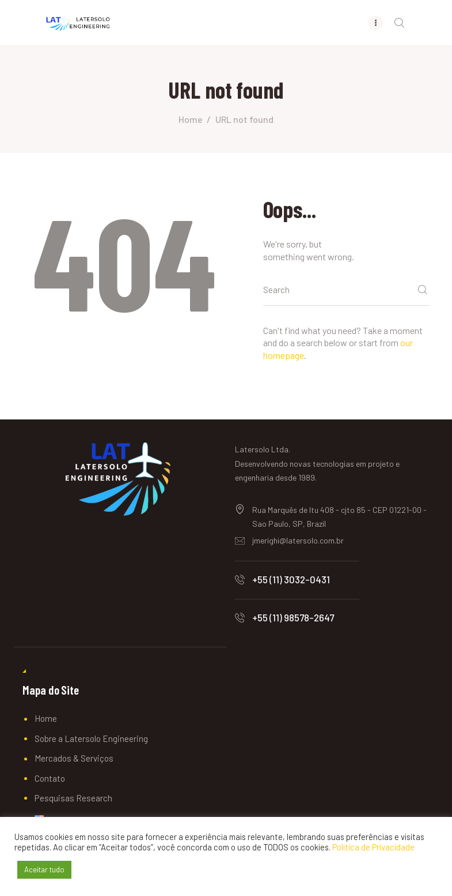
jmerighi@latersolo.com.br (298, 541)
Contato (50, 778)
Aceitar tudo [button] (44, 869)
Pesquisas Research (73, 798)
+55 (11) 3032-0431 (291, 579)
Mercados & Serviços (74, 758)
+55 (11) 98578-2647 (293, 618)
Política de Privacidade (373, 847)
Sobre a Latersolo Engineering (91, 738)
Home (190, 119)
